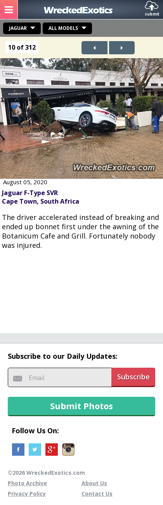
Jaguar (18, 28)
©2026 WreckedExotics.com (46, 472)
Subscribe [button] (133, 376)
